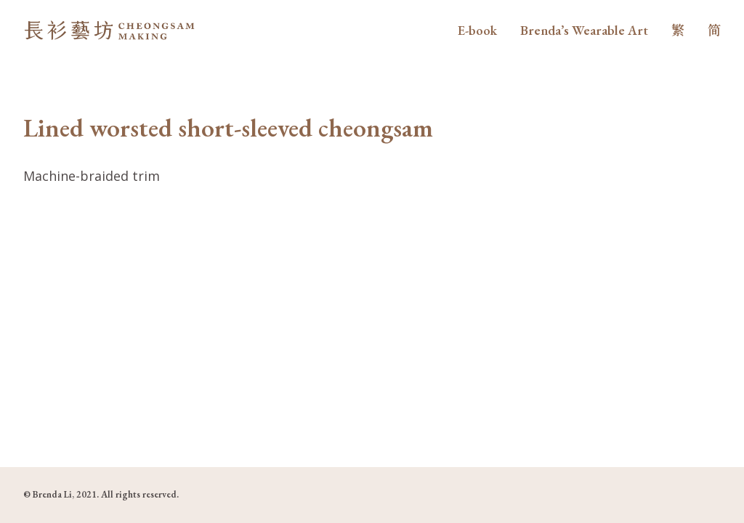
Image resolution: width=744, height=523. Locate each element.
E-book (477, 30)
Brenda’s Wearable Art (584, 30)
